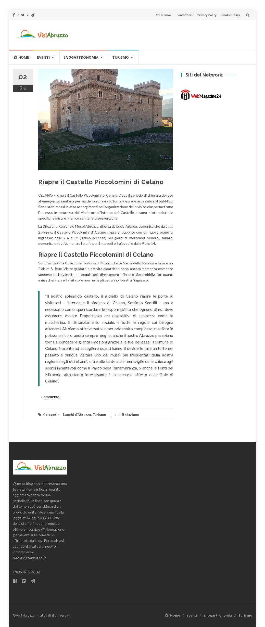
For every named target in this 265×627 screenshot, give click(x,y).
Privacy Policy (207, 15)
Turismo (120, 57)
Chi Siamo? (163, 15)
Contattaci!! (184, 15)
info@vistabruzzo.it (29, 558)
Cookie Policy (231, 15)
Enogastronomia (81, 57)
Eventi (43, 57)
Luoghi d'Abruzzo (77, 415)
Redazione (130, 415)
